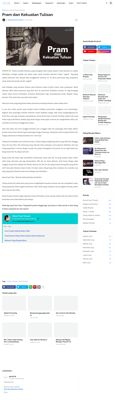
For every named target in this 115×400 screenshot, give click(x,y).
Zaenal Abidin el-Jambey (97, 215)
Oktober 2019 (97, 244)
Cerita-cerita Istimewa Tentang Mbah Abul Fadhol (102, 140)
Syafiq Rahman (97, 208)
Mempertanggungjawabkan (40, 314)
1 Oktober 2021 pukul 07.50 (16, 378)
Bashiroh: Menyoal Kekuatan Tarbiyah (89, 96)
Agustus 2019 (97, 236)
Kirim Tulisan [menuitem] (82, 3)
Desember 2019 (97, 251)
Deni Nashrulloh (97, 219)
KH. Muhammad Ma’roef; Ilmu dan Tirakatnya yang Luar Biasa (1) (102, 151)
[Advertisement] (40, 263)
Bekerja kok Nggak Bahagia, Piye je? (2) (63, 341)
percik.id (12, 376)
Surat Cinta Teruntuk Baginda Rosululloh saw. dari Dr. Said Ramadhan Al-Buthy (102, 182)
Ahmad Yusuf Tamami (17, 10)
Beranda (5, 10)
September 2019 (97, 240)
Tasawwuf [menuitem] (49, 3)
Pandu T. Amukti (97, 212)
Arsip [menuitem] (71, 3)
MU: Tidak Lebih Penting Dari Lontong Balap (13, 341)
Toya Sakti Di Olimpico (38, 340)
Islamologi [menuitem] (61, 3)
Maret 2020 (97, 263)
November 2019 (97, 248)
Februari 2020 (97, 259)
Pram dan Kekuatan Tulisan (13, 389)
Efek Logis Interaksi (101, 170)
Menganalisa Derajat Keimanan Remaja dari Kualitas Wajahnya (104, 119)
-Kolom (9, 281)
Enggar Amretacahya (97, 204)
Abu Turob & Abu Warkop (65, 313)
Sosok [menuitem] (25, 3)
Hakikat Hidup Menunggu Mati (100, 162)
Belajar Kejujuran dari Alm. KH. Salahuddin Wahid (104, 76)
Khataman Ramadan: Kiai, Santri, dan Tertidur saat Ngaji (104, 97)
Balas (6, 392)
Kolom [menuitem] (16, 3)
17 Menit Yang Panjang (87, 75)
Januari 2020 (97, 255)
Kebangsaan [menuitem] (36, 3)
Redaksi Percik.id (97, 223)
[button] (106, 3)
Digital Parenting (10, 313)
